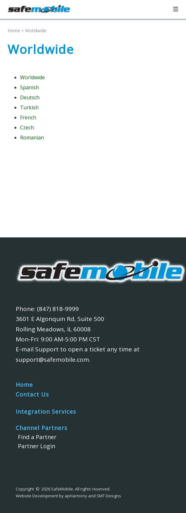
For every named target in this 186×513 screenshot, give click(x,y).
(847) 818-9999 (58, 309)
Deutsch (30, 97)
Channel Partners (41, 428)
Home (14, 31)
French (28, 117)
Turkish (29, 107)
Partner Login (36, 446)
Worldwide (32, 77)
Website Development (37, 496)
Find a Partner (37, 437)
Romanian (32, 137)
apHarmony (76, 496)
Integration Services (46, 411)
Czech (27, 127)
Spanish (29, 87)
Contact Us (32, 394)
